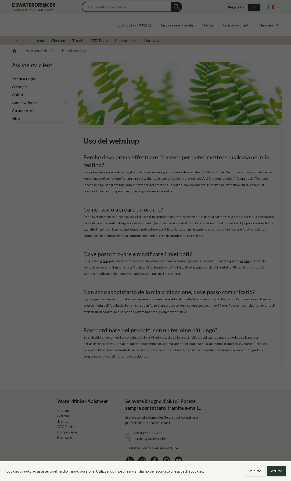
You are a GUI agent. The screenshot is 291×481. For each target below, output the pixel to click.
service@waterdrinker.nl (152, 439)
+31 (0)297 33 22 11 (148, 433)
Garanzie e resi (23, 111)
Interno (38, 40)
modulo (235, 337)
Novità (207, 25)
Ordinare (18, 95)
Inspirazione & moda (177, 25)
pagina (103, 261)
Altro (16, 119)
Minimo (255, 471)
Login (254, 7)
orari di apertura (165, 448)
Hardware (152, 40)
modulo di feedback (109, 305)
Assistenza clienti (235, 25)
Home (20, 40)
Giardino (58, 40)
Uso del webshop (25, 103)
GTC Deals (99, 40)
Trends (77, 40)
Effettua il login (23, 79)
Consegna (19, 87)
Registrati (236, 7)
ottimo (276, 471)
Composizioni (126, 40)
